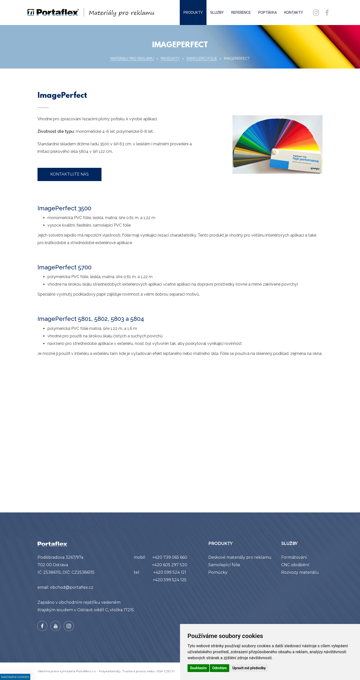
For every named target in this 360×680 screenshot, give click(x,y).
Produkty (170, 59)
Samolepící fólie (201, 59)
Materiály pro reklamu (132, 59)
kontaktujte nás (69, 174)
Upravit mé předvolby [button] (249, 668)
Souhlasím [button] (198, 668)
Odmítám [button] (219, 668)
